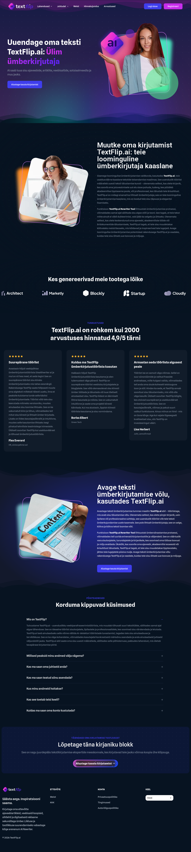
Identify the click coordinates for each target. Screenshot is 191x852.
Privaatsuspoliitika (107, 797)
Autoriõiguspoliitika (108, 808)
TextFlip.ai (15, 837)
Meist (53, 797)
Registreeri (173, 6)
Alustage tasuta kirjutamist (24, 84)
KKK (52, 802)
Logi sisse (153, 6)
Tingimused (104, 802)
